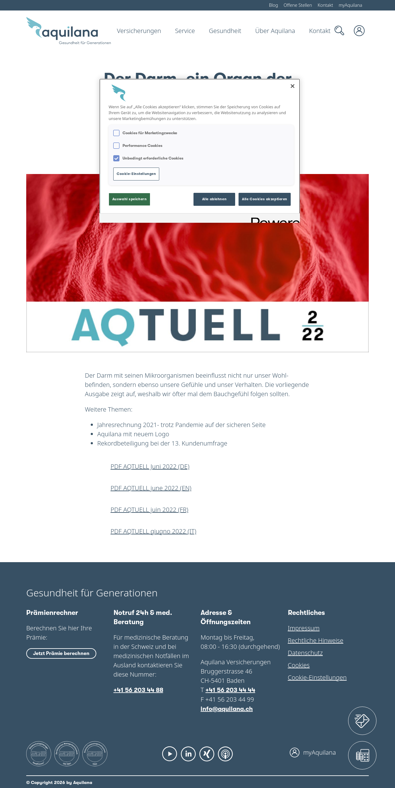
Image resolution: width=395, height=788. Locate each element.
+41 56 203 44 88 (138, 689)
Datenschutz (305, 652)
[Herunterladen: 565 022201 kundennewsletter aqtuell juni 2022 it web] (197, 531)
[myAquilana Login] (359, 31)
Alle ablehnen (214, 198)
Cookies (299, 665)
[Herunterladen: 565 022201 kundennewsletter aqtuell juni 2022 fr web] (197, 509)
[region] (199, 150)
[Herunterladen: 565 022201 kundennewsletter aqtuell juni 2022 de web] (197, 466)
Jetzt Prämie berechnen (61, 654)
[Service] (183, 30)
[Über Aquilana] (270, 30)
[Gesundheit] (222, 30)
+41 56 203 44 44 (230, 689)
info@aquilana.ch (227, 708)
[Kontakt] (314, 30)
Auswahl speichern (129, 198)
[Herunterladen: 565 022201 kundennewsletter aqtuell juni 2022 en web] (197, 488)
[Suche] (339, 31)
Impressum (303, 628)
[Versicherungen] (139, 30)
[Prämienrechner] (362, 755)
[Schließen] (292, 86)
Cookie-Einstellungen (316, 677)
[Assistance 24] (362, 721)
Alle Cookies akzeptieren (264, 198)
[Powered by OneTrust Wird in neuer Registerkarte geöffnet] (273, 217)
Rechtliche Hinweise (314, 640)
